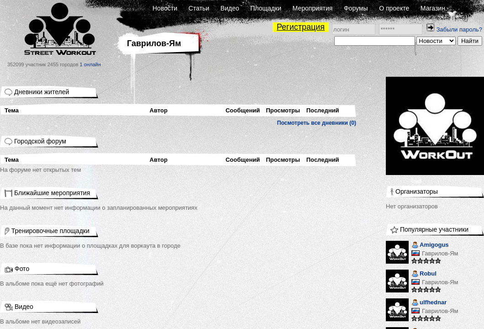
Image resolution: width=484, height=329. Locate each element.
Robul (424, 274)
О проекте (394, 8)
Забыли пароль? (459, 29)
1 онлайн (90, 64)
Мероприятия (313, 8)
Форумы (356, 8)
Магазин (433, 8)
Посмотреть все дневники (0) (316, 123)
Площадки (265, 8)
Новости (165, 8)
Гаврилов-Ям (440, 253)
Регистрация (301, 27)
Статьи (199, 8)
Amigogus (430, 245)
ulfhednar (429, 303)
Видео (230, 8)
